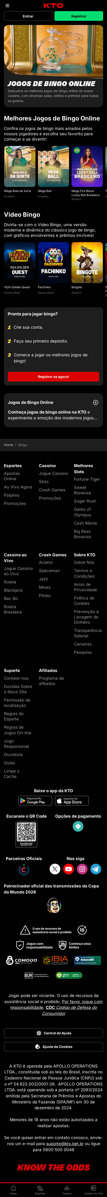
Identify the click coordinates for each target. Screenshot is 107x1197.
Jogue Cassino (53, 473)
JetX (43, 579)
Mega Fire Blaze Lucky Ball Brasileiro (85, 193)
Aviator (46, 562)
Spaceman (49, 570)
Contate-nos (16, 678)
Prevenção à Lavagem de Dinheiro (86, 617)
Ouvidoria (13, 754)
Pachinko (44, 287)
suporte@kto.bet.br (65, 1143)
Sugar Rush (85, 501)
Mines (45, 587)
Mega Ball (45, 191)
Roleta (10, 582)
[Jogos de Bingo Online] (53, 66)
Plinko (45, 595)
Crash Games (52, 489)
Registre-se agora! (53, 377)
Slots (44, 481)
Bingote (76, 287)
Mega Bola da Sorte (17, 191)
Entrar (28, 16)
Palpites (11, 495)
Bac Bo (11, 598)
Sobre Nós (84, 562)
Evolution (9, 196)
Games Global (12, 292)
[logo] (53, 5)
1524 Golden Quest (17, 287)
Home (8, 445)
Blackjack (13, 590)
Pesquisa (83, 652)
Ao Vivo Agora (18, 487)
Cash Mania (85, 523)
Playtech (76, 199)
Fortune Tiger (87, 479)
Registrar (79, 16)
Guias (9, 762)
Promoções (15, 503)
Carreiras (83, 644)
